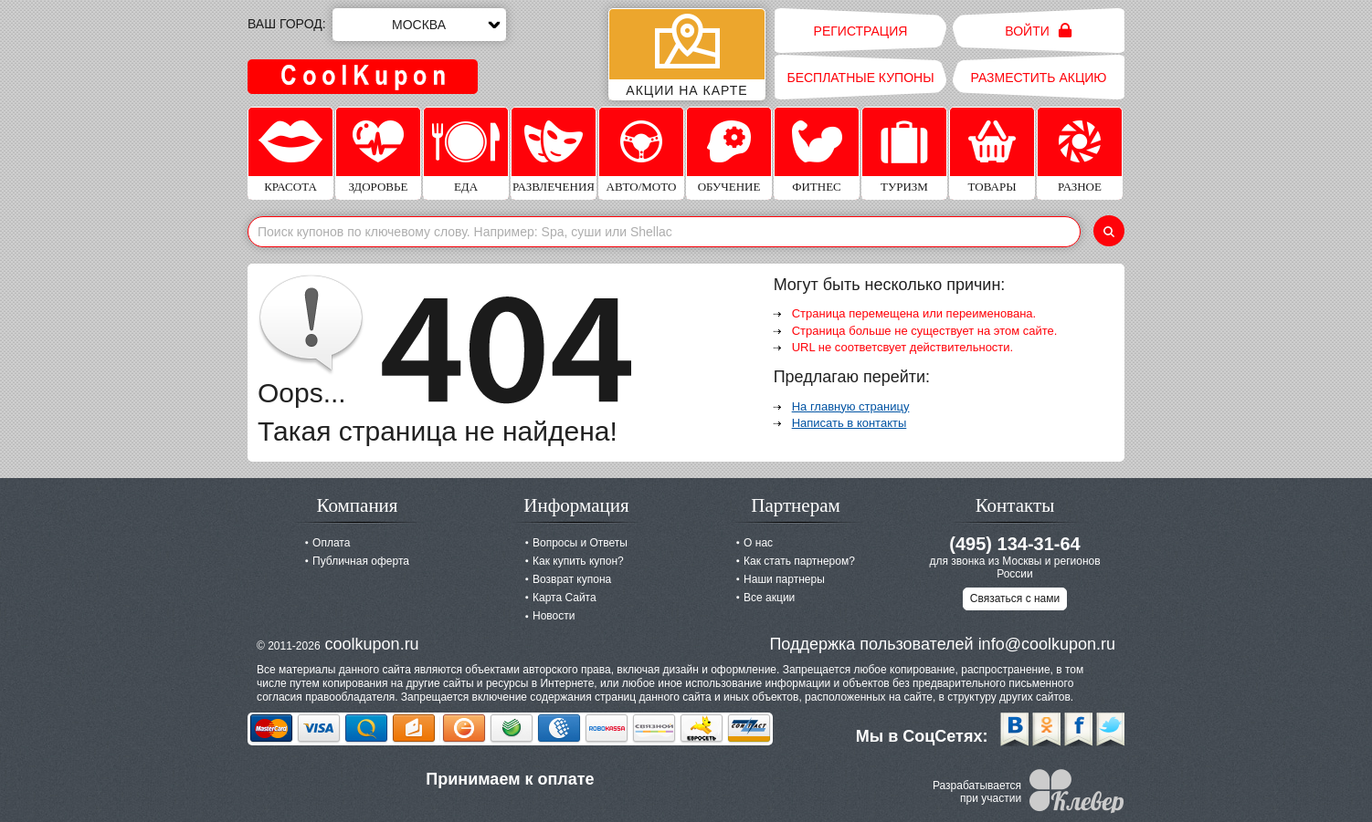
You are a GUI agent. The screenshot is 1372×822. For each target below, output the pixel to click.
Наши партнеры (784, 579)
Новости (554, 615)
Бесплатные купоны (860, 77)
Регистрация (861, 31)
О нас (758, 542)
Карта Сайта (564, 597)
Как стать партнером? (799, 561)
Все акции (769, 597)
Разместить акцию (1039, 77)
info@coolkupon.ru (1046, 644)
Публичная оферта (360, 561)
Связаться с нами (1015, 598)
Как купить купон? (578, 561)
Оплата (331, 542)
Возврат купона (572, 579)
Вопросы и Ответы (580, 542)
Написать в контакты (849, 423)
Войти (1038, 30)
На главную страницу (851, 406)
